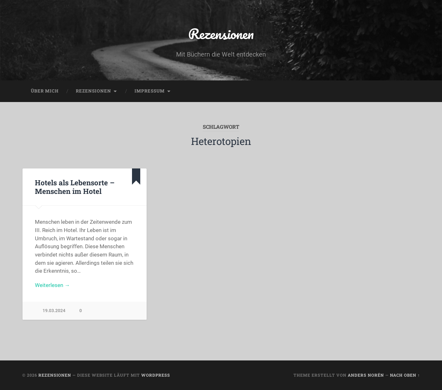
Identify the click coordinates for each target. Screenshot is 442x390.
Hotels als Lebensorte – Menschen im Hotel (75, 187)
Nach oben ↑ (405, 375)
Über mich (45, 91)
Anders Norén (366, 375)
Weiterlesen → (52, 285)
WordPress (155, 375)
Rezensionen (221, 33)
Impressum (150, 91)
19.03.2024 (54, 310)
